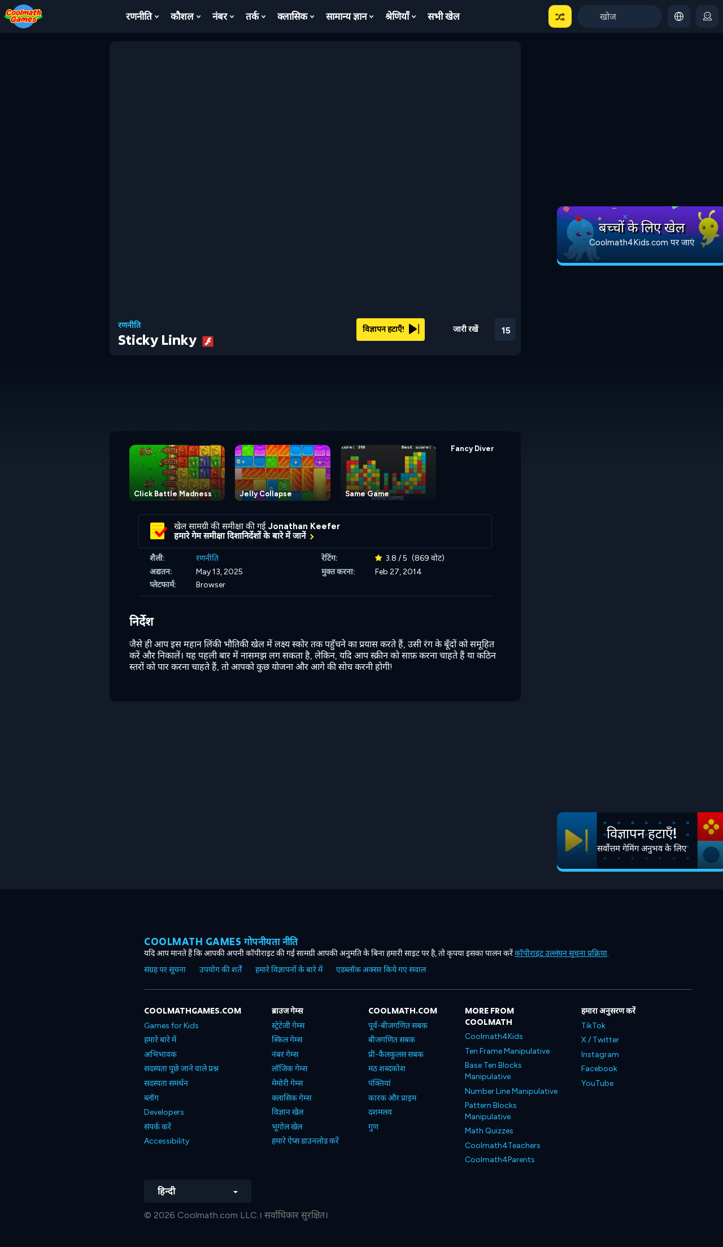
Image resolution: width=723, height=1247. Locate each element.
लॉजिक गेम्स (289, 1068)
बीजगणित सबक (391, 1040)
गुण (373, 1127)
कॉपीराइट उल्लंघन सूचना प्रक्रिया (561, 953)
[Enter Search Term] (619, 16)
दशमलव (380, 1112)
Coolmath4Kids (494, 1036)
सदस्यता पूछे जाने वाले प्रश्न (181, 1068)
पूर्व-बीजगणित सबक (398, 1025)
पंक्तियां (379, 1083)
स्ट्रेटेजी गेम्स (288, 1025)
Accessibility (166, 1141)
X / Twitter (600, 1040)
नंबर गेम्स (285, 1054)
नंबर (219, 16)
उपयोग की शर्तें (220, 970)
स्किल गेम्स (287, 1040)
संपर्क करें (157, 1127)
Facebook (599, 1068)
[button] (560, 16)
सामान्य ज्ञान (346, 16)
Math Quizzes (489, 1131)
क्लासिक (292, 16)
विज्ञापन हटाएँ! (391, 329)
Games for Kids (171, 1025)
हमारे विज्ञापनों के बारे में (289, 970)
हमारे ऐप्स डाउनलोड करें (305, 1141)
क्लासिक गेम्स (291, 1098)
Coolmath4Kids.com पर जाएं (641, 242)
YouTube (597, 1083)
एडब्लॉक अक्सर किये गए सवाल (381, 970)
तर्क (252, 16)
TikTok (593, 1025)
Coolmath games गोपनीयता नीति (221, 941)
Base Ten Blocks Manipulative (493, 1070)
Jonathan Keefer (304, 526)
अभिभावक (160, 1054)
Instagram (600, 1054)
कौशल (182, 16)
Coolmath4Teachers (503, 1145)
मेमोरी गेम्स (287, 1083)
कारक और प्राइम (392, 1098)
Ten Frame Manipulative (507, 1051)
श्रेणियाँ (397, 16)
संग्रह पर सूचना (165, 970)
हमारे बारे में (160, 1040)
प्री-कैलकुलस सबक (396, 1054)
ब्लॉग (151, 1098)
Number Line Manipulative (511, 1091)
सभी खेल (444, 16)
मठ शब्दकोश (387, 1068)
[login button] (707, 16)
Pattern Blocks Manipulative (491, 1111)
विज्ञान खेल (287, 1112)
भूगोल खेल (287, 1127)
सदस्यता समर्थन (166, 1083)
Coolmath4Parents (500, 1159)
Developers (164, 1112)
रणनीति (139, 16)
